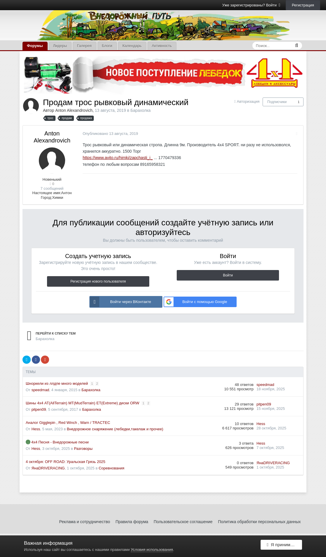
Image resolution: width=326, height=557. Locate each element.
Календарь (132, 45)
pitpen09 (39, 409)
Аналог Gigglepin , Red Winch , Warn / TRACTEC (68, 422)
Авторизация (248, 101)
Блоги (107, 45)
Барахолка (140, 110)
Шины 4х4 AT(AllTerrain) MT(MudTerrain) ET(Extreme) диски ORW (83, 403)
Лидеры (60, 45)
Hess (36, 429)
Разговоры (83, 448)
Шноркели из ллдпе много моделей (57, 383)
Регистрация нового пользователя (98, 281)
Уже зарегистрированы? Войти (251, 5)
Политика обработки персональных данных (259, 521)
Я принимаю (281, 546)
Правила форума (131, 521)
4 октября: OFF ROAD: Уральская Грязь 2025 (65, 461)
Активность (162, 45)
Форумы (35, 45)
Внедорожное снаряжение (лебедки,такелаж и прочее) (115, 429)
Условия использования (152, 549)
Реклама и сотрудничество (84, 521)
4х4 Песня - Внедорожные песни (60, 442)
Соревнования (111, 468)
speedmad (40, 390)
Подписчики (277, 102)
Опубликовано (109, 133)
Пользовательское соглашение (183, 521)
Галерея (84, 45)
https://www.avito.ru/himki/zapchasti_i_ (116, 157)
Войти (228, 275)
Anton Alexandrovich (74, 110)
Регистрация (303, 5)
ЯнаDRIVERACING (48, 468)
